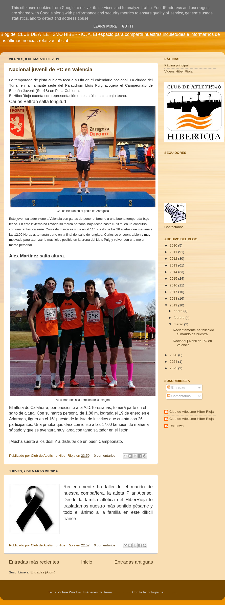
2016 (174, 285)
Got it (127, 26)
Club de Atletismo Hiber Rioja (191, 412)
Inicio (86, 562)
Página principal (176, 65)
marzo (179, 324)
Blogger (170, 592)
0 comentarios (105, 455)
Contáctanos (174, 227)
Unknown (176, 426)
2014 (174, 272)
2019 (174, 305)
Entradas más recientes (34, 562)
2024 (174, 362)
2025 (174, 368)
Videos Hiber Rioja (178, 71)
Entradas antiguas (134, 562)
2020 (174, 355)
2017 (174, 292)
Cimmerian (122, 592)
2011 (174, 252)
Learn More (105, 26)
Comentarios (179, 396)
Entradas (176, 387)
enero (178, 311)
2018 (174, 298)
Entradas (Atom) (43, 572)
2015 (174, 278)
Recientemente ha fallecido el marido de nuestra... (193, 332)
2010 (174, 245)
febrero (180, 318)
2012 (174, 258)
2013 (174, 265)
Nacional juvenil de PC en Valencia (50, 69)
